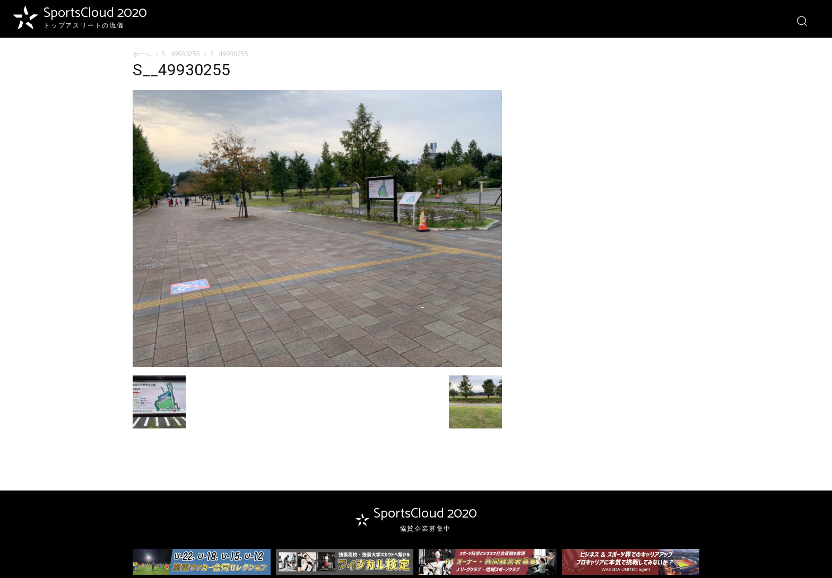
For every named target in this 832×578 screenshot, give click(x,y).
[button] (801, 20)
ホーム (142, 53)
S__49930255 (181, 53)
